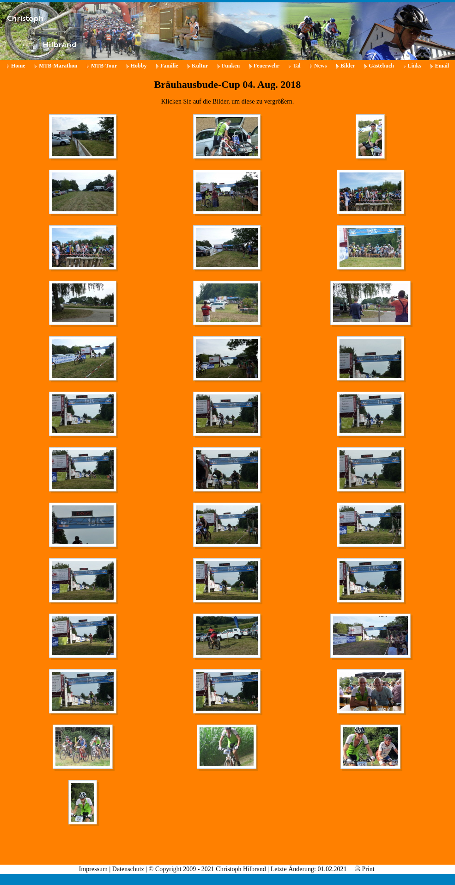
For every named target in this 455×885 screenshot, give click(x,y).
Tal (296, 65)
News (320, 65)
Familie (169, 65)
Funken (231, 65)
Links (414, 65)
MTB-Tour (104, 65)
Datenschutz (128, 869)
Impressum (93, 869)
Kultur (200, 65)
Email (442, 65)
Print (365, 869)
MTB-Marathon (58, 65)
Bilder (347, 65)
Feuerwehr (266, 65)
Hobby (139, 65)
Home (18, 65)
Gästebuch (381, 65)
